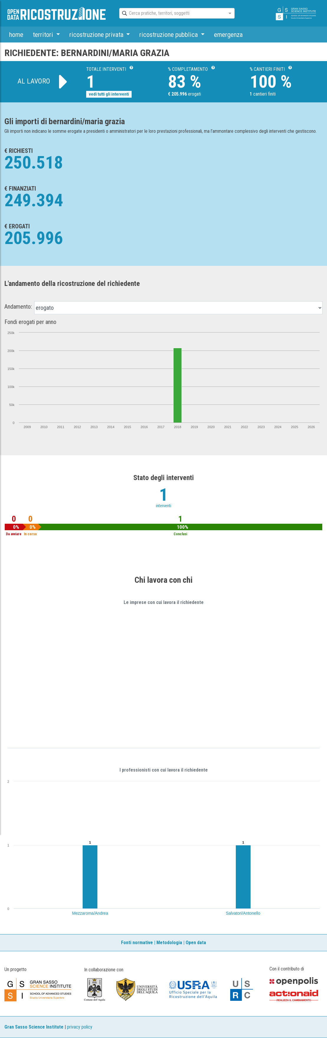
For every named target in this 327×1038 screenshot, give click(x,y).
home (16, 34)
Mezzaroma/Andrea (90, 913)
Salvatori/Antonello (243, 913)
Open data (196, 942)
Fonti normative (137, 942)
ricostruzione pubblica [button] (169, 34)
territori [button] (44, 34)
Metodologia (169, 942)
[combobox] (171, 13)
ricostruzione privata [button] (97, 34)
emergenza (228, 34)
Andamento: (18, 307)
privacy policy (79, 1027)
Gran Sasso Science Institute (33, 1027)
